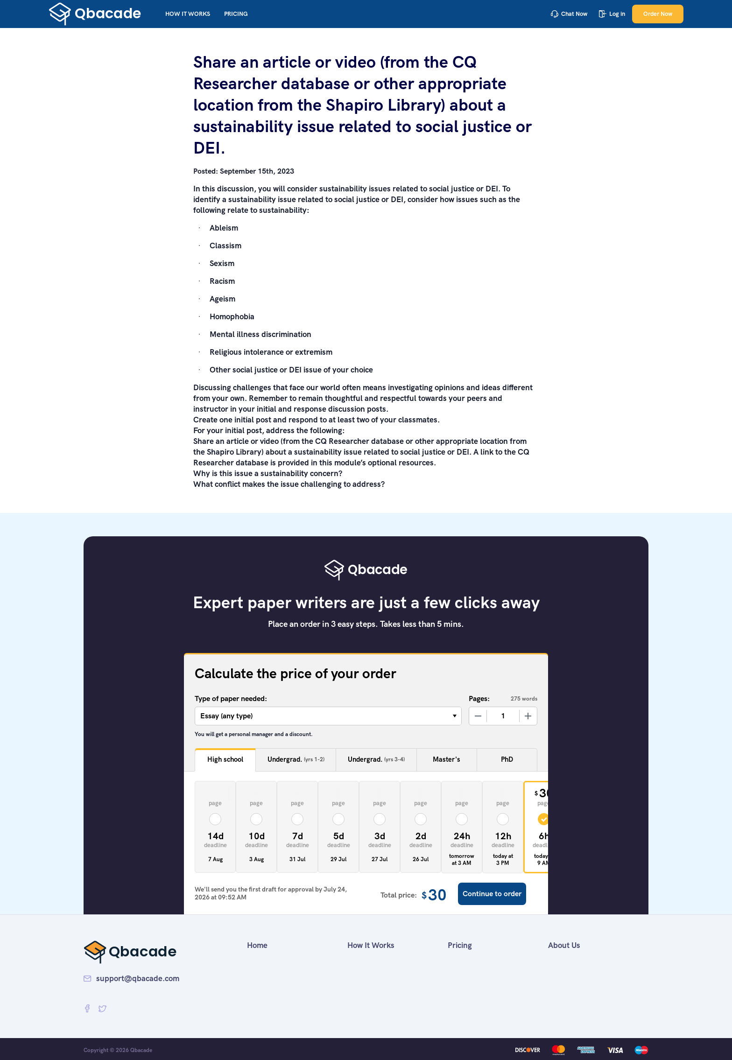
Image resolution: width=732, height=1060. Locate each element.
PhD (507, 759)
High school (225, 759)
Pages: (479, 698)
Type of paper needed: (231, 698)
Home (257, 945)
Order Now (657, 13)
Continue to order (492, 893)
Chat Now (569, 13)
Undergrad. (295, 759)
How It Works (187, 13)
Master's (446, 759)
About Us (564, 945)
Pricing (236, 13)
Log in (612, 13)
